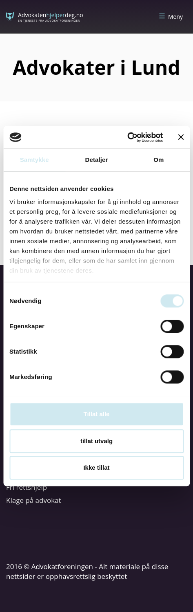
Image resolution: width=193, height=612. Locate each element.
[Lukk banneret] (181, 137)
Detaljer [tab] (96, 159)
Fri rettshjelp (26, 487)
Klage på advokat (33, 500)
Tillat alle (97, 413)
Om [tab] (158, 159)
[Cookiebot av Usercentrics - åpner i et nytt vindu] (127, 137)
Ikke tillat (96, 467)
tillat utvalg (96, 440)
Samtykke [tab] (34, 159)
